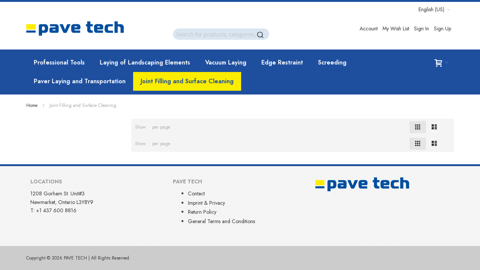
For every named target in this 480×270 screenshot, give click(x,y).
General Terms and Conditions (221, 221)
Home (32, 105)
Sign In (421, 28)
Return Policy (202, 212)
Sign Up (442, 28)
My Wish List (395, 28)
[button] (434, 9)
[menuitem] (59, 62)
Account (369, 28)
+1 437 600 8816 (56, 210)
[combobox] (221, 34)
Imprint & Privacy (206, 203)
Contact (196, 193)
